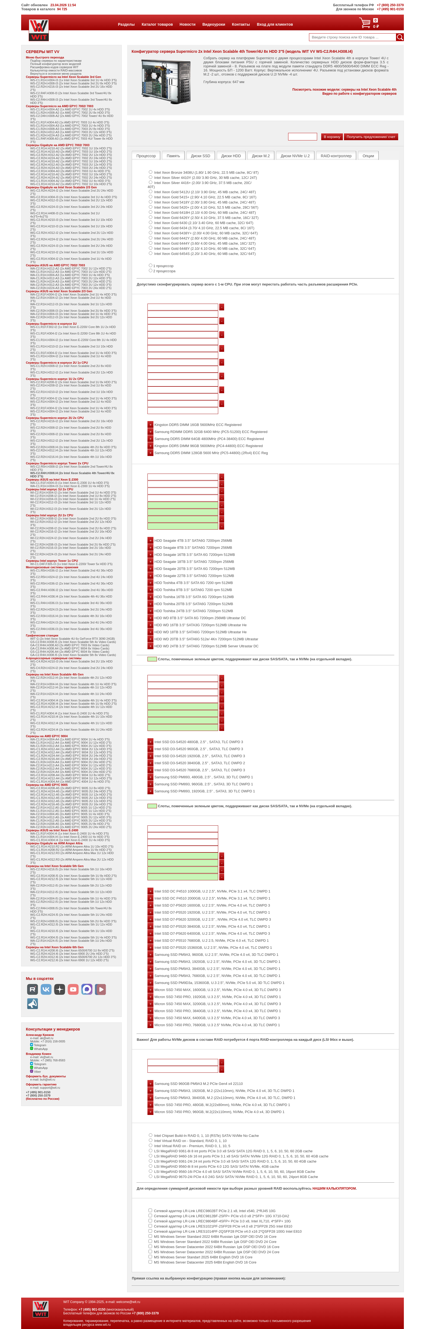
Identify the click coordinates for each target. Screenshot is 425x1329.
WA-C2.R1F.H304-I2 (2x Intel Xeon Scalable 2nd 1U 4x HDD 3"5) (73, 294)
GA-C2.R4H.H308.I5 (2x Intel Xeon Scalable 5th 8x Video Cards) (73, 655)
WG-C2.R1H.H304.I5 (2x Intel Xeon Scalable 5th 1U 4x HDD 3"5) (73, 937)
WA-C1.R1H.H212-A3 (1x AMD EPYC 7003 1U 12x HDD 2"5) (70, 271)
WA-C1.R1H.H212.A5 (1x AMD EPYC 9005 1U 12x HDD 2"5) (70, 810)
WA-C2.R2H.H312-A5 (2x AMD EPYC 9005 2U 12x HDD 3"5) (70, 817)
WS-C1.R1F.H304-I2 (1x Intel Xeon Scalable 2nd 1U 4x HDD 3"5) (73, 353)
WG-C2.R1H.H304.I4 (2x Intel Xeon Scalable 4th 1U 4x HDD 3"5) (73, 700)
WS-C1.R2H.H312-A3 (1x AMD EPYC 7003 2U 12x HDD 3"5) (70, 132)
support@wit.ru (50, 1087)
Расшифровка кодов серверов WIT (54, 67)
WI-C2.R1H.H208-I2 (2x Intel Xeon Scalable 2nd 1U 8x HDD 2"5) (73, 495)
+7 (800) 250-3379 (38, 1095)
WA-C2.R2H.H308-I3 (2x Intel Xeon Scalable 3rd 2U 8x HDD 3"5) (73, 310)
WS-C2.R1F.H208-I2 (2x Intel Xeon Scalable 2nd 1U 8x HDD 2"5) (73, 382)
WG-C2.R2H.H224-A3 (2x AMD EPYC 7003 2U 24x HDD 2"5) (71, 167)
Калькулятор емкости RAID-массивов (56, 70)
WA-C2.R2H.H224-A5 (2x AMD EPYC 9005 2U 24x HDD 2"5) (70, 827)
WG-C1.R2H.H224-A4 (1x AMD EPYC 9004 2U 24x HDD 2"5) (71, 755)
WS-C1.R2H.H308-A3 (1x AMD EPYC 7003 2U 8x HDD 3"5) (70, 128)
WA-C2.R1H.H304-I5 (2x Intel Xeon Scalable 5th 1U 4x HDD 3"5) (73, 898)
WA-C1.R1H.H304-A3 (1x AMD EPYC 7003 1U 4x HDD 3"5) (70, 275)
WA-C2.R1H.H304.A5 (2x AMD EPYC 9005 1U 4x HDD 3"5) (70, 814)
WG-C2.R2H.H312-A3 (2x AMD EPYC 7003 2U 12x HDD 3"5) (71, 164)
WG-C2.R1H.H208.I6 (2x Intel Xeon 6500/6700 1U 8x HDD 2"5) (72, 950)
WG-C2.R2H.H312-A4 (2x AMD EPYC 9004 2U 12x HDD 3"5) (71, 752)
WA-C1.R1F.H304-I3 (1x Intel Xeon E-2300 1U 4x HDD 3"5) (69, 482)
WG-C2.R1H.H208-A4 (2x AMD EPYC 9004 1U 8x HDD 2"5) (70, 775)
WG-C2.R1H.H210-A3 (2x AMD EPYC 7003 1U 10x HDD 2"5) (71, 151)
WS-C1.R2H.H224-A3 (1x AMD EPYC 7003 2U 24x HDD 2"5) (70, 135)
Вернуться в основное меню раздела (55, 73)
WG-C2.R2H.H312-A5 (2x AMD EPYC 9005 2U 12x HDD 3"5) (71, 801)
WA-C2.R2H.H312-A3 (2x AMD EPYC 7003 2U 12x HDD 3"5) (70, 284)
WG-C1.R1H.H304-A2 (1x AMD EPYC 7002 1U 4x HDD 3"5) (70, 180)
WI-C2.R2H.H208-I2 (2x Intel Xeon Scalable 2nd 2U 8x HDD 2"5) (73, 528)
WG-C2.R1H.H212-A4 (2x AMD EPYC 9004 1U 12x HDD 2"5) (71, 778)
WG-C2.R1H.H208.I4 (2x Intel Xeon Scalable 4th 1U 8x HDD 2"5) (73, 703)
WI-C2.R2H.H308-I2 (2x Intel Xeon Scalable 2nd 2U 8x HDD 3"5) (73, 518)
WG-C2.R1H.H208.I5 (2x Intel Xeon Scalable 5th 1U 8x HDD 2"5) (73, 875)
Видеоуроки (213, 24)
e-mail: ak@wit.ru (41, 1038)
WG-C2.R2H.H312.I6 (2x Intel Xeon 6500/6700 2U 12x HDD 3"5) (73, 957)
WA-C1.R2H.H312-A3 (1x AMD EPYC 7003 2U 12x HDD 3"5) (70, 278)
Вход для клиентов (275, 24)
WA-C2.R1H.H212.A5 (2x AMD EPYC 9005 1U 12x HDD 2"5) (70, 807)
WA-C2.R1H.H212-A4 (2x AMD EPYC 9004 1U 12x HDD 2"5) (70, 765)
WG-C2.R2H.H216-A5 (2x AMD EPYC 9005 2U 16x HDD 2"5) (71, 804)
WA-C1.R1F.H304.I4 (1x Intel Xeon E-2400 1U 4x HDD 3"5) (69, 833)
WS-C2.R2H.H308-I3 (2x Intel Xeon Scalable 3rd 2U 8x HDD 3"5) (73, 83)
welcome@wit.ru (128, 1302)
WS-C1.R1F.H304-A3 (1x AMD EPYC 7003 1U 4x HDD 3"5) (69, 122)
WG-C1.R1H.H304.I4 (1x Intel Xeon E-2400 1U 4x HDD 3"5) (70, 840)
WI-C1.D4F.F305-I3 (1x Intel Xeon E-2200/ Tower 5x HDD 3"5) (71, 564)
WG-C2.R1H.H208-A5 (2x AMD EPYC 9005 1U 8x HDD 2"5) (70, 788)
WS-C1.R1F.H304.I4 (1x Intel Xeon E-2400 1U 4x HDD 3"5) (69, 713)
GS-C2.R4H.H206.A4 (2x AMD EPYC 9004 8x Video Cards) (69, 651)
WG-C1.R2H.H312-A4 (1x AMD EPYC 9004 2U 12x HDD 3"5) (71, 749)
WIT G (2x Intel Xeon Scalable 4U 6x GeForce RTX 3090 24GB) (72, 638)
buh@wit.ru (47, 1079)
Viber (35, 1071)
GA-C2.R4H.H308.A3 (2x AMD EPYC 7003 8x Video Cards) (69, 645)
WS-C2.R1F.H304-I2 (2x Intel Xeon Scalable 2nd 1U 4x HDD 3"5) (73, 398)
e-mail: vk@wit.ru (41, 1057)
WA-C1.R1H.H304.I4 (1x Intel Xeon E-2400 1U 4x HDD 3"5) (70, 836)
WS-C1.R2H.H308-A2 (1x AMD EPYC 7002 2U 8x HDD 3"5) (70, 112)
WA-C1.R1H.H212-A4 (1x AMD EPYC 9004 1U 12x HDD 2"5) (70, 742)
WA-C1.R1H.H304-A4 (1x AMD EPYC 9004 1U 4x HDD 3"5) (70, 739)
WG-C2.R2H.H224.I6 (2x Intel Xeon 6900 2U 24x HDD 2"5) (69, 953)
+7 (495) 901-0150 (38, 1092)
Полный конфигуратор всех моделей (55, 63)
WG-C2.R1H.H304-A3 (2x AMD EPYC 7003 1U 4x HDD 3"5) (70, 171)
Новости (187, 24)
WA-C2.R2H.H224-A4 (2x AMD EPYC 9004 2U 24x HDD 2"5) (70, 771)
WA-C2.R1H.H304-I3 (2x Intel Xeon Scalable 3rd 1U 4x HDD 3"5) (73, 314)
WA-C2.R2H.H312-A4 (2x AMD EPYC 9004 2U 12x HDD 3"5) (70, 768)
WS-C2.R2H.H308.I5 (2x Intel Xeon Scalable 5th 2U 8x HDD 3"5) (73, 921)
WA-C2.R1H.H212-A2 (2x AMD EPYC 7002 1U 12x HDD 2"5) (70, 268)
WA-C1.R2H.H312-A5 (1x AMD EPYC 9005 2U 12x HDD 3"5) (70, 820)
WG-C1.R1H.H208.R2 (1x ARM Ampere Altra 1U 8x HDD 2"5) (71, 849)
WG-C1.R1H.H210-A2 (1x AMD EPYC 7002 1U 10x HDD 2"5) (71, 161)
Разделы (126, 24)
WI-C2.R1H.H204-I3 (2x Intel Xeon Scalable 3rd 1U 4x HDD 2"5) (72, 499)
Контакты (241, 24)
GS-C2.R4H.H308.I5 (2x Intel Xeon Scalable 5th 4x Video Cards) (73, 642)
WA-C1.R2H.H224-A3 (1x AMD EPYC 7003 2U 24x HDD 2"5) (70, 281)
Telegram (38, 1045)
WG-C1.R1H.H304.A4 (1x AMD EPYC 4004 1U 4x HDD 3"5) (70, 781)
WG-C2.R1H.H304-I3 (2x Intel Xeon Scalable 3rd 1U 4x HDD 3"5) (73, 197)
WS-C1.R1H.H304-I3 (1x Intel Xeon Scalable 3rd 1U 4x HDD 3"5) (73, 80)
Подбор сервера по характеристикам (55, 60)
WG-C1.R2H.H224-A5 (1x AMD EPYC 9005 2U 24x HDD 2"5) (71, 791)
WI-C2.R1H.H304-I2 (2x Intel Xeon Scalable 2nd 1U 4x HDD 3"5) (73, 492)
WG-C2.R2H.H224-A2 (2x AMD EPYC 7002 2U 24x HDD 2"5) (71, 158)
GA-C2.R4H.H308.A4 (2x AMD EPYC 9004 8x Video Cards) (69, 648)
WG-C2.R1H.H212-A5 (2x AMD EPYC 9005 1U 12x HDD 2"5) (71, 794)
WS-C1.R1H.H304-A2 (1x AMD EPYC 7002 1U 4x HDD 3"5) (70, 109)
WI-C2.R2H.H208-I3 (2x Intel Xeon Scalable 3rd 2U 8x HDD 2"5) (72, 544)
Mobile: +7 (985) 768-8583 (47, 1060)
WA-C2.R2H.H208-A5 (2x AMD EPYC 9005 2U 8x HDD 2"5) (70, 823)
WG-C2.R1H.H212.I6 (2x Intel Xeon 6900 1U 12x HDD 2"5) (69, 960)
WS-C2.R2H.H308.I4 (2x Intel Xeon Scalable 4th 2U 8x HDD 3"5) (73, 447)
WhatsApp (39, 1049)
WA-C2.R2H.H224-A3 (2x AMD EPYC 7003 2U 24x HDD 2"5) (70, 288)
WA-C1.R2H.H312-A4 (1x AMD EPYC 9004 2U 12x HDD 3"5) (70, 745)
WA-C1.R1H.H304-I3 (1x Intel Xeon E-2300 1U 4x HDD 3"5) (70, 486)
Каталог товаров (157, 24)
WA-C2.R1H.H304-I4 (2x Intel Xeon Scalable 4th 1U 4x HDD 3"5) (73, 684)
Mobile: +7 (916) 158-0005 (47, 1041)
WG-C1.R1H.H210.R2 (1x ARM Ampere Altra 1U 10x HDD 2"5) (71, 846)
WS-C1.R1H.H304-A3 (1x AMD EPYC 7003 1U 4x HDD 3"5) (70, 125)
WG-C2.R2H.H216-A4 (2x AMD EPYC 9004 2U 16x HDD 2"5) (71, 758)
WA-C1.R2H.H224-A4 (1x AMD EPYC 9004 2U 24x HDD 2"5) (70, 762)
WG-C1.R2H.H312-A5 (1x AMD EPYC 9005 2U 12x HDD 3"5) (71, 797)
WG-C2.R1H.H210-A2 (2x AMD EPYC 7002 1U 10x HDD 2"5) (71, 148)
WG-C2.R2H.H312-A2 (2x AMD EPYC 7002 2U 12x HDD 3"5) (71, 154)
